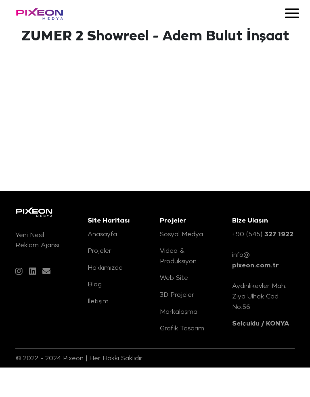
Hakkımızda (105, 267)
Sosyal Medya (181, 234)
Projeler (99, 250)
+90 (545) (262, 234)
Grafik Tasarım (182, 328)
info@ (255, 260)
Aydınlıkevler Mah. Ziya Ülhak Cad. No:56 (259, 295)
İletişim (98, 301)
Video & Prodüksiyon (178, 255)
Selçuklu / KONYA (260, 323)
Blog (95, 284)
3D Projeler (177, 294)
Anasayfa (102, 234)
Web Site (174, 277)
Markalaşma (178, 311)
